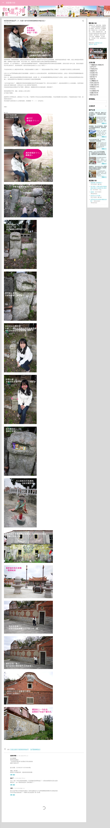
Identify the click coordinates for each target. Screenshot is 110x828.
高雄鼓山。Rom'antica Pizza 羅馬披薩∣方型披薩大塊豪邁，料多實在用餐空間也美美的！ (98, 168)
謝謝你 (92, 192)
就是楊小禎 (10, 2)
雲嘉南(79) (93, 71)
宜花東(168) (94, 73)
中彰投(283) (94, 69)
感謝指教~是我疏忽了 (96, 182)
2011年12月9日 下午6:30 (19, 778)
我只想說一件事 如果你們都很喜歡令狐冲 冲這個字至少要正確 (99, 188)
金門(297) (93, 67)
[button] (83, 21)
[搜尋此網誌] (98, 101)
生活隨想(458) (94, 91)
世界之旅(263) (94, 83)
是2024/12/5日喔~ (96, 195)
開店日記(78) (94, 95)
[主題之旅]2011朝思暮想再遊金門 (19, 749)
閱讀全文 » (104, 123)
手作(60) (92, 89)
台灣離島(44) (94, 81)
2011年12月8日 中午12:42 (22, 755)
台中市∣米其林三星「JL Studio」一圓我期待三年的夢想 (97, 140)
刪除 (14, 774)
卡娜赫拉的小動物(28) (97, 65)
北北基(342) (94, 75)
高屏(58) (92, 79)
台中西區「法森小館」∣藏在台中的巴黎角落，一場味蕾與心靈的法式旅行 (97, 114)
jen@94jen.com (98, 43)
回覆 (11, 774)
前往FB (91, 44)
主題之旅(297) (94, 85)
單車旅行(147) (94, 87)
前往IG (95, 44)
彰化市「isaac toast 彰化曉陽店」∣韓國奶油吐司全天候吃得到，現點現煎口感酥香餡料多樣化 (97, 153)
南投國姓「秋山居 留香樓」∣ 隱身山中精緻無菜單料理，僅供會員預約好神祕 (98, 127)
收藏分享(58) (94, 93)
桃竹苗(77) (93, 77)
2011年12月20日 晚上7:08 (18, 788)
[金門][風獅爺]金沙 (35, 749)
